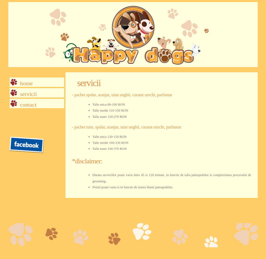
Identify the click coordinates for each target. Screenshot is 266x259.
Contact (28, 104)
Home (26, 83)
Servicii (28, 94)
